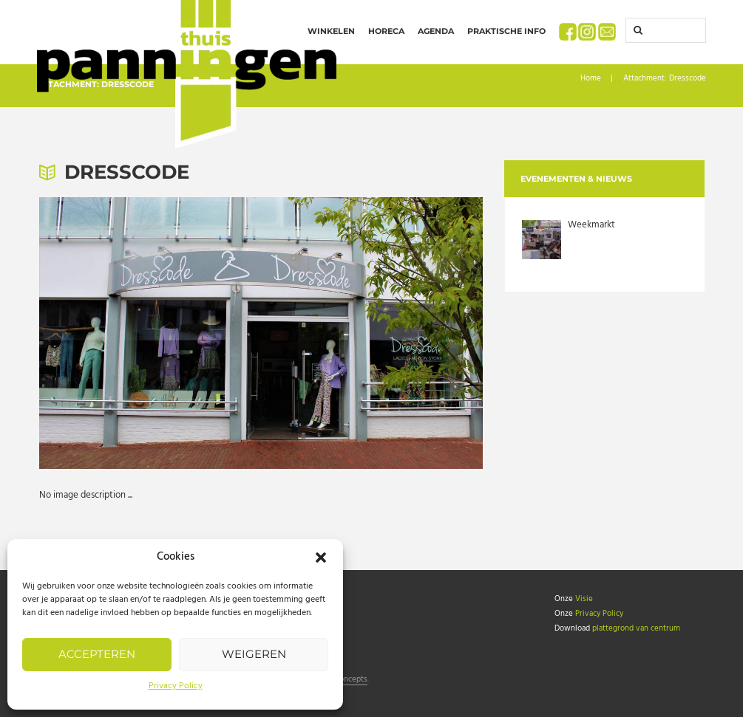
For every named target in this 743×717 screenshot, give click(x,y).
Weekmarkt (591, 225)
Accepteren (96, 654)
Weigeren (254, 654)
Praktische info (506, 31)
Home (590, 78)
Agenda (436, 31)
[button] (320, 557)
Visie (584, 598)
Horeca (386, 31)
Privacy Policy (176, 686)
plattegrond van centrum (636, 628)
